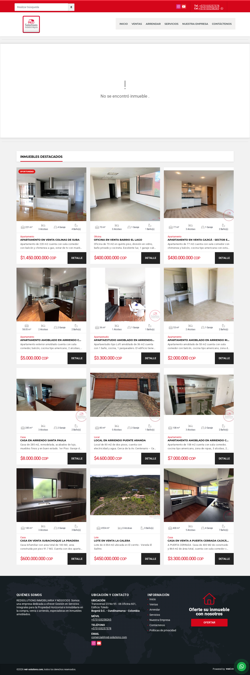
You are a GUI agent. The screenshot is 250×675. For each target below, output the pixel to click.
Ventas (137, 23)
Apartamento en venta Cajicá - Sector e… (199, 239)
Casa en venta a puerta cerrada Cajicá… (198, 540)
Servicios (171, 23)
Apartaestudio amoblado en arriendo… (124, 340)
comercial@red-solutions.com (109, 637)
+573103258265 (209, 8)
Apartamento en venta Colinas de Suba (50, 239)
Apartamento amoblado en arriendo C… (50, 340)
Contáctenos (222, 23)
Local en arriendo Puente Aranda (120, 440)
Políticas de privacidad (162, 630)
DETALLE (77, 257)
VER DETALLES (51, 194)
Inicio (124, 23)
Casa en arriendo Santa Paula (43, 440)
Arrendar (153, 23)
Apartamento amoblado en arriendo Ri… (198, 340)
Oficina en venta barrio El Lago (118, 239)
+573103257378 (209, 5)
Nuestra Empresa (195, 23)
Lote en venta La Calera (112, 540)
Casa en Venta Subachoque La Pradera (49, 540)
